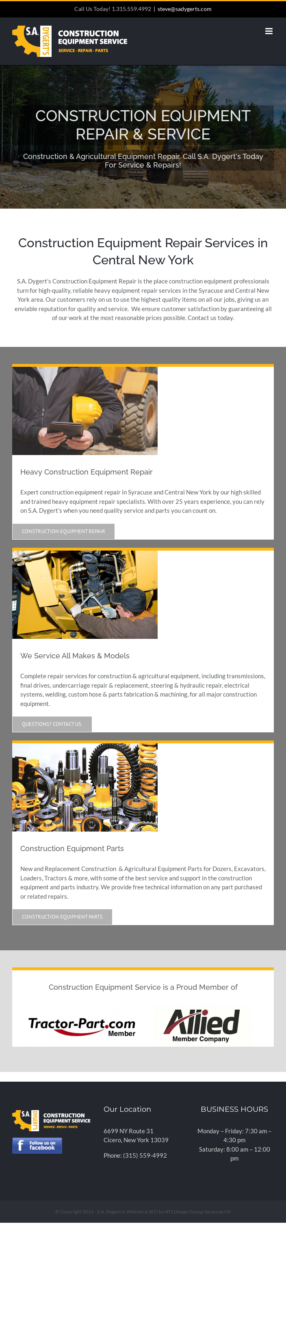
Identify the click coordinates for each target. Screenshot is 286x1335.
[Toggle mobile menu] (269, 31)
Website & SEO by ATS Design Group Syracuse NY (178, 1212)
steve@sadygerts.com (185, 8)
